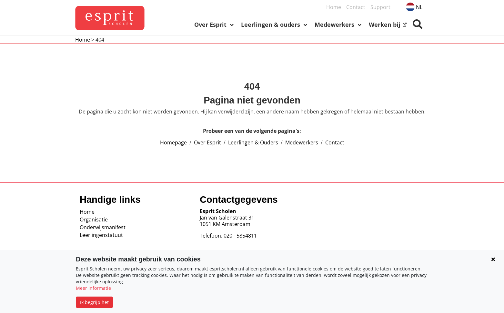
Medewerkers (301, 142)
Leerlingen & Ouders (253, 142)
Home (82, 39)
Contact (334, 142)
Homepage (173, 142)
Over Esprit (207, 142)
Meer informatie (93, 288)
